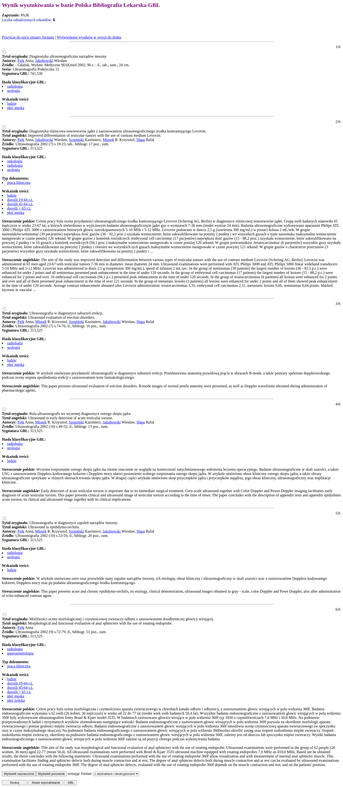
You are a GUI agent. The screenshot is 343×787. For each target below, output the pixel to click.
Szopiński (76, 140)
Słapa (140, 140)
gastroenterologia (20, 653)
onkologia (14, 161)
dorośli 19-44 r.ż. (20, 200)
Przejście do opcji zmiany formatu (28, 37)
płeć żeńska (16, 700)
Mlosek (108, 140)
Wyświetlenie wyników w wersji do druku (89, 37)
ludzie (11, 103)
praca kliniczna (18, 183)
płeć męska (15, 108)
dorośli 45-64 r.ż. (20, 204)
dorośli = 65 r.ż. (19, 208)
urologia (13, 91)
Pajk (20, 61)
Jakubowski (44, 61)
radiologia (15, 86)
